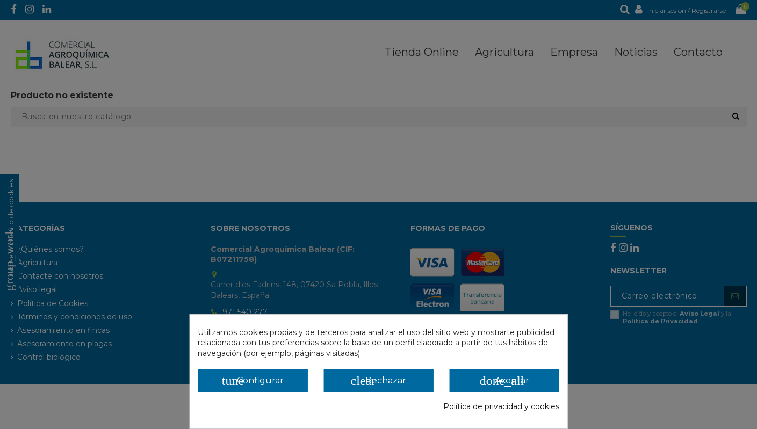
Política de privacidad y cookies (501, 406)
